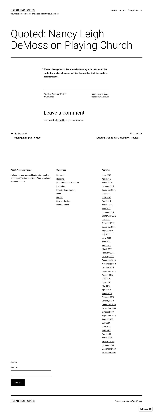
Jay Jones (50, 97)
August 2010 (107, 275)
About (122, 10)
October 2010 (108, 267)
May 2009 (106, 330)
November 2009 (109, 308)
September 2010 (109, 271)
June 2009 (106, 327)
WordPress (137, 401)
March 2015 (107, 182)
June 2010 (106, 282)
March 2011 (107, 249)
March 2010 (107, 293)
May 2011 (106, 242)
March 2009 (107, 338)
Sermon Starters (63, 201)
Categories (133, 10)
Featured (60, 175)
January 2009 (108, 345)
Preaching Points (23, 10)
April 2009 (106, 334)
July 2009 (106, 323)
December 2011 (109, 227)
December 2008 (109, 349)
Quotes (106, 94)
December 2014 (109, 190)
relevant (106, 97)
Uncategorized (62, 205)
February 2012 (108, 223)
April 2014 (106, 201)
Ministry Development (65, 190)
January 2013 (108, 212)
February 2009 (108, 341)
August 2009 (107, 319)
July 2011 (106, 234)
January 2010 (108, 301)
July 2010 (106, 278)
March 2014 (107, 205)
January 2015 (108, 186)
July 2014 (106, 194)
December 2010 (109, 260)
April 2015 (106, 179)
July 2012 (106, 219)
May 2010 (106, 286)
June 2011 (106, 238)
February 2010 (108, 297)
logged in (60, 120)
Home (114, 10)
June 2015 (106, 175)
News (58, 194)
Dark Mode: (145, 409)
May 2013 (106, 208)
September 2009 (109, 315)
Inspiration (61, 186)
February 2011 (108, 253)
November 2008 (109, 352)
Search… (14, 367)
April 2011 (106, 245)
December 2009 (109, 304)
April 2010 (106, 290)
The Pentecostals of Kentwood (33, 178)
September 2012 (109, 216)
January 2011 (108, 256)
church (99, 97)
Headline (60, 179)
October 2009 (108, 312)
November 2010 (109, 264)
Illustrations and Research (67, 182)
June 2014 (106, 197)
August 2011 (107, 231)
